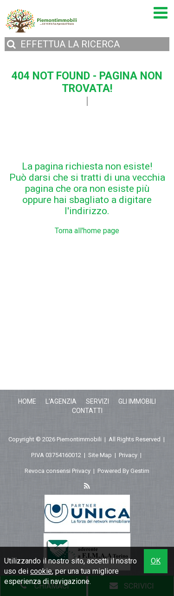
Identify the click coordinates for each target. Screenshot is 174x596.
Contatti (87, 410)
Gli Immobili (137, 401)
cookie (41, 571)
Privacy (128, 455)
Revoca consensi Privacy (57, 470)
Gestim (139, 470)
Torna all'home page (87, 230)
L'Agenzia (61, 401)
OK (156, 561)
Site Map (100, 455)
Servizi (97, 401)
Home (27, 401)
